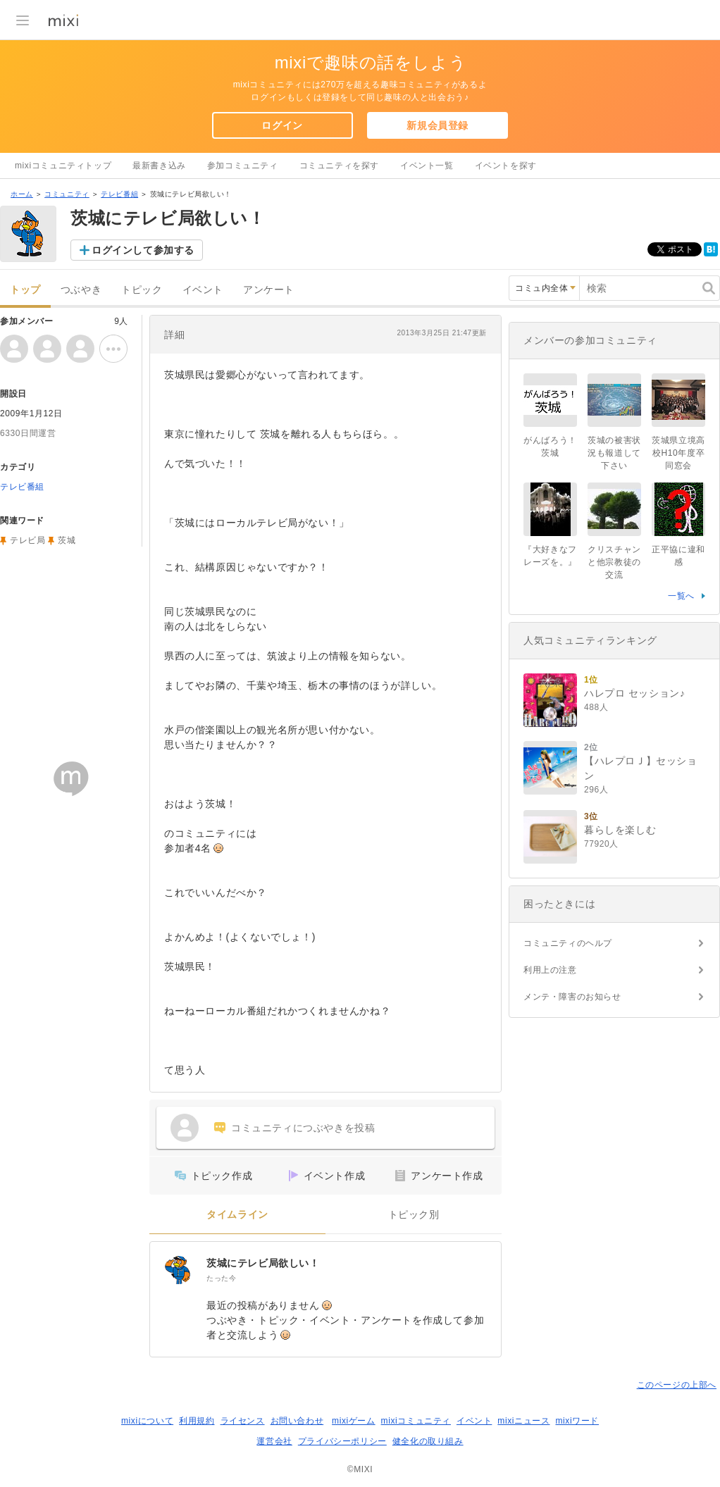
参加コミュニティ (242, 165)
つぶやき (81, 290)
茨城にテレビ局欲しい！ (263, 1263)
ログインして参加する (143, 250)
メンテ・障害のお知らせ (572, 997)
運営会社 (274, 1441)
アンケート (268, 290)
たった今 (221, 1278)
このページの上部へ (676, 1385)
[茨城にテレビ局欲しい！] (178, 1270)
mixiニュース (523, 1421)
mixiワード (577, 1421)
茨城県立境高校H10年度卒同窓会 (678, 453)
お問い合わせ (297, 1421)
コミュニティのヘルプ (567, 943)
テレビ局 (27, 540)
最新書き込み (159, 165)
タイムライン (237, 1214)
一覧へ (681, 596)
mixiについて (147, 1421)
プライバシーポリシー (342, 1441)
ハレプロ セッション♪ (634, 693)
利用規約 (196, 1421)
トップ (25, 290)
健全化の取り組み (428, 1441)
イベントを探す (506, 165)
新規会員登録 (437, 125)
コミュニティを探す (339, 165)
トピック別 (414, 1214)
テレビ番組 (119, 194)
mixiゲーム (353, 1421)
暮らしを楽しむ (620, 829)
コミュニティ (66, 194)
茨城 (66, 540)
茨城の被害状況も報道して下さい (614, 453)
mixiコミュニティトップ (63, 165)
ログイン (281, 125)
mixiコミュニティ (416, 1421)
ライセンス (243, 1421)
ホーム (22, 194)
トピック (141, 290)
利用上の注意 (550, 970)
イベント (202, 290)
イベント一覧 (427, 165)
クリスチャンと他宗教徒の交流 (614, 562)
